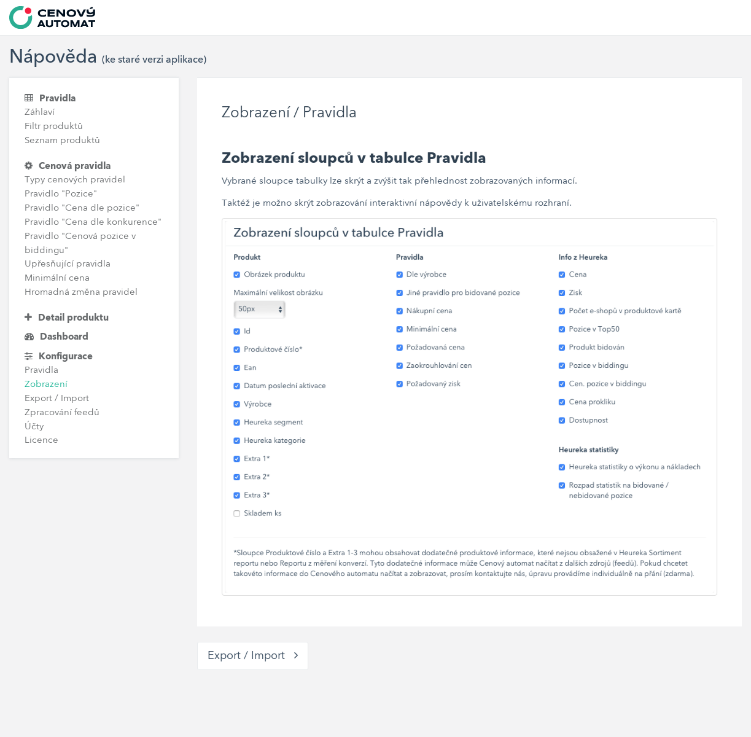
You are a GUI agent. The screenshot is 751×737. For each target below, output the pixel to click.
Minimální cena (57, 278)
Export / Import (57, 399)
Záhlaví (40, 112)
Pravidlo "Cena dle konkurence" (93, 222)
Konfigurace (59, 356)
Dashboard (56, 337)
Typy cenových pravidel (75, 180)
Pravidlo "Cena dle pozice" (82, 208)
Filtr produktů (54, 126)
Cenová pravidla (68, 166)
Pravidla (50, 98)
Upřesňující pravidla (68, 264)
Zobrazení (46, 384)
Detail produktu (67, 318)
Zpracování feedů (62, 413)
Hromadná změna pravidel (81, 292)
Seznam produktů (62, 141)
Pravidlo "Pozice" (61, 194)
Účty (34, 427)
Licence (41, 440)
